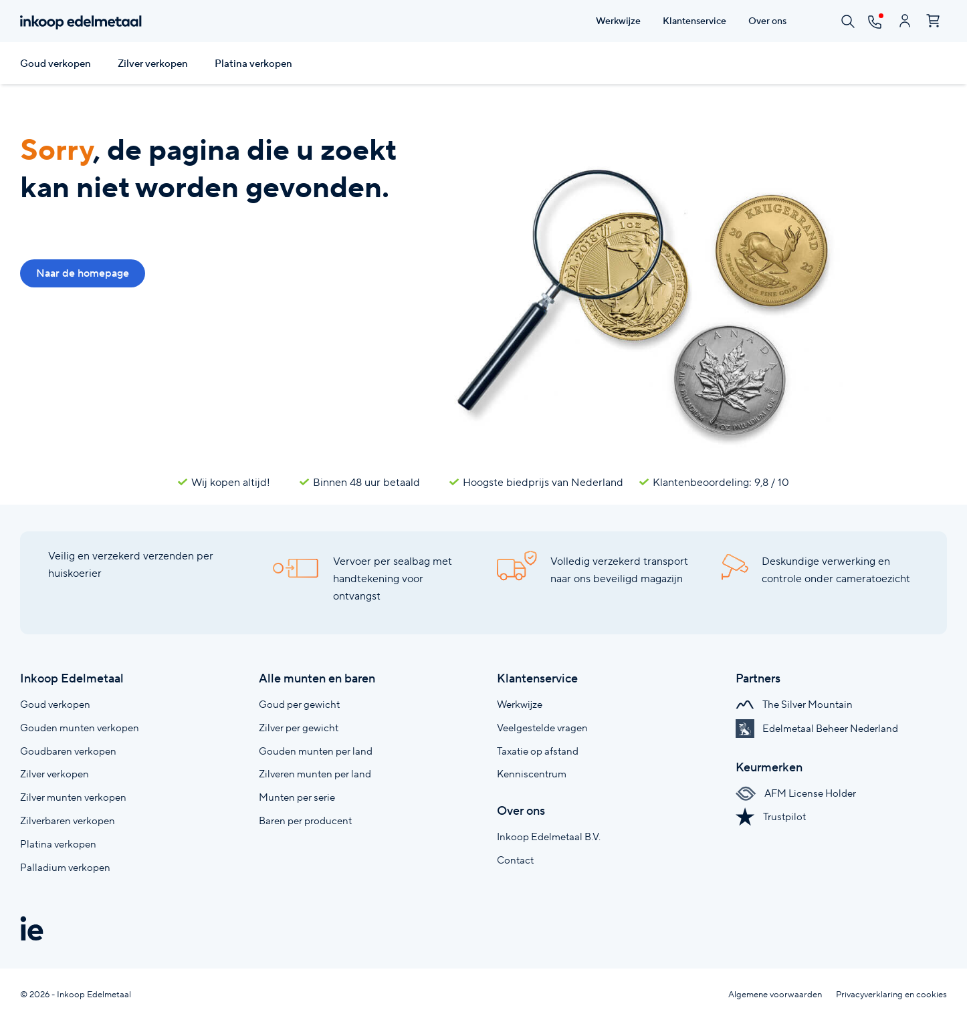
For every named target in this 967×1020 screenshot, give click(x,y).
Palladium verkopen (65, 867)
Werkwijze (519, 704)
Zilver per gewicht (298, 728)
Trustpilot (771, 816)
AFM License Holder (796, 793)
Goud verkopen (55, 63)
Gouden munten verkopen (79, 728)
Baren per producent (305, 820)
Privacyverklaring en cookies (891, 994)
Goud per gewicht (299, 704)
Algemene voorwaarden (775, 994)
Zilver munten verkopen (73, 797)
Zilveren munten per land (315, 774)
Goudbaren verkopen (68, 751)
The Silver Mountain (794, 704)
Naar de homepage (82, 273)
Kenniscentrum (531, 774)
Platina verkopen (253, 63)
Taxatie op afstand (537, 751)
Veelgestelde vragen (542, 728)
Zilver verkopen (153, 63)
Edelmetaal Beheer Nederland (817, 728)
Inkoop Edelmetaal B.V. (549, 837)
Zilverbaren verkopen (67, 820)
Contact (515, 860)
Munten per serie (297, 797)
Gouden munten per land (315, 751)
